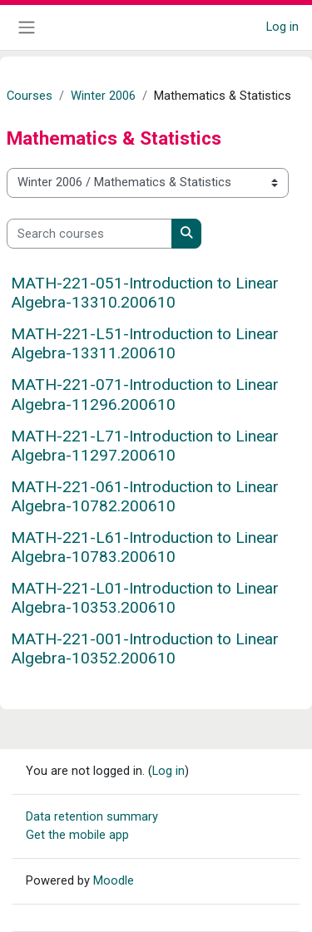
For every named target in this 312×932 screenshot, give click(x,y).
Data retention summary (92, 816)
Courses (29, 95)
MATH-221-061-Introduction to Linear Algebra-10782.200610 (145, 496)
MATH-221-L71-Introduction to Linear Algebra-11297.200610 (145, 446)
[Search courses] (89, 234)
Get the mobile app (77, 834)
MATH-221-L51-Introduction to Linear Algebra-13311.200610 (145, 343)
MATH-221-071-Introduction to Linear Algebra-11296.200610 (145, 394)
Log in (282, 26)
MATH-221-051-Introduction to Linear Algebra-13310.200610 (145, 293)
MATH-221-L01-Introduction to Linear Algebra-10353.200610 (145, 598)
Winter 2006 (103, 95)
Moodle (113, 880)
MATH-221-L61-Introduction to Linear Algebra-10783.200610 (145, 547)
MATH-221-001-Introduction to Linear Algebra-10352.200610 (145, 648)
